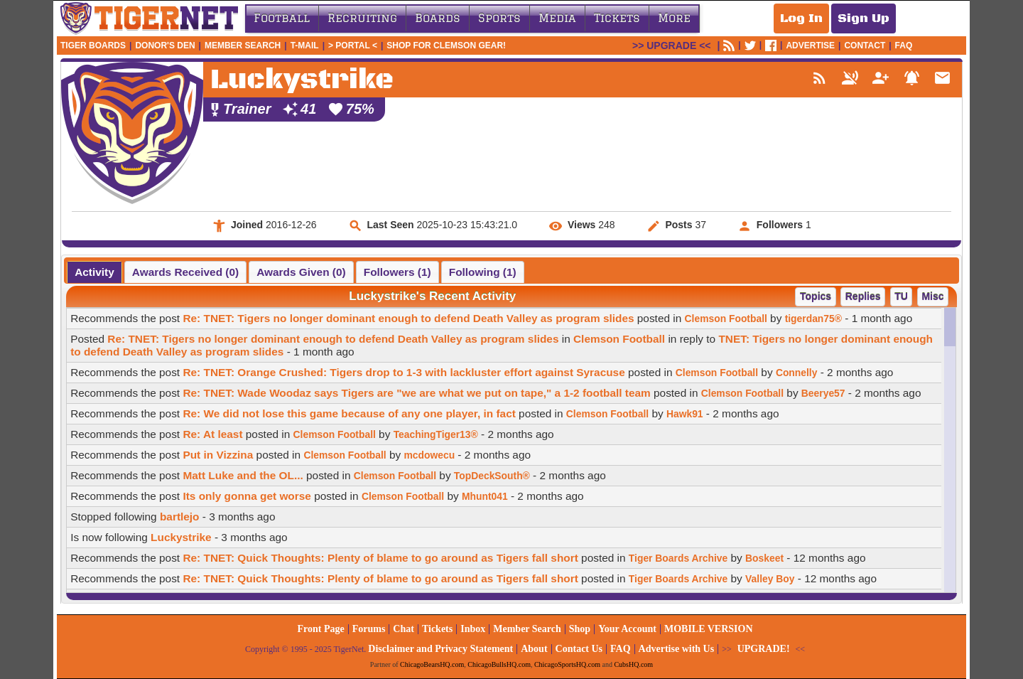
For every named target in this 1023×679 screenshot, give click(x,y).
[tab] (94, 272)
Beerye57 (823, 393)
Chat (403, 629)
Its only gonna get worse (246, 496)
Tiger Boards (93, 45)
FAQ (904, 45)
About (534, 648)
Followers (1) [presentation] (397, 272)
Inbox (472, 629)
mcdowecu (429, 455)
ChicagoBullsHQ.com (499, 664)
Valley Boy (769, 578)
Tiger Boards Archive (678, 558)
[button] (815, 296)
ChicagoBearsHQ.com (432, 664)
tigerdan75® (813, 318)
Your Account (627, 629)
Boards (437, 17)
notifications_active (912, 78)
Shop (579, 629)
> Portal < (352, 45)
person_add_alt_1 (880, 78)
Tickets (617, 17)
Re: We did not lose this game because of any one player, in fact (349, 413)
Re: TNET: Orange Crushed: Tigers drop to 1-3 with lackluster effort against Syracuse (403, 372)
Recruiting (362, 17)
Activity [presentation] (94, 272)
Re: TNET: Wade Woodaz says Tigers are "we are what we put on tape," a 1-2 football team (416, 393)
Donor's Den (165, 45)
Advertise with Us (677, 648)
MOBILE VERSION (708, 629)
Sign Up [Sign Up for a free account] (863, 18)
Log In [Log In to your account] (801, 18)
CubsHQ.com (633, 664)
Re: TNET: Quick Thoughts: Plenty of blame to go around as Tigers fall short (380, 558)
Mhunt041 (485, 496)
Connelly (797, 372)
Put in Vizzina (218, 455)
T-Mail (305, 45)
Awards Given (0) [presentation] (300, 272)
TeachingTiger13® (436, 434)
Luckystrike (181, 537)
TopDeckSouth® (492, 475)
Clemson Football (726, 318)
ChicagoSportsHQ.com (567, 664)
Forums (369, 629)
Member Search (243, 45)
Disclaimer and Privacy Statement (440, 648)
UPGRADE (671, 45)
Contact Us (579, 648)
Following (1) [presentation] (482, 272)
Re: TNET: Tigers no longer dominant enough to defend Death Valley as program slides (408, 318)
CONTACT (864, 45)
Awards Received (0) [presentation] (185, 272)
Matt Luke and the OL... (243, 475)
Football (282, 17)
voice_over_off (850, 78)
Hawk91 (684, 413)
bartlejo (180, 516)
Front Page (320, 629)
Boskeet (764, 558)
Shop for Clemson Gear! (446, 45)
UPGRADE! (763, 648)
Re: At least (212, 434)
